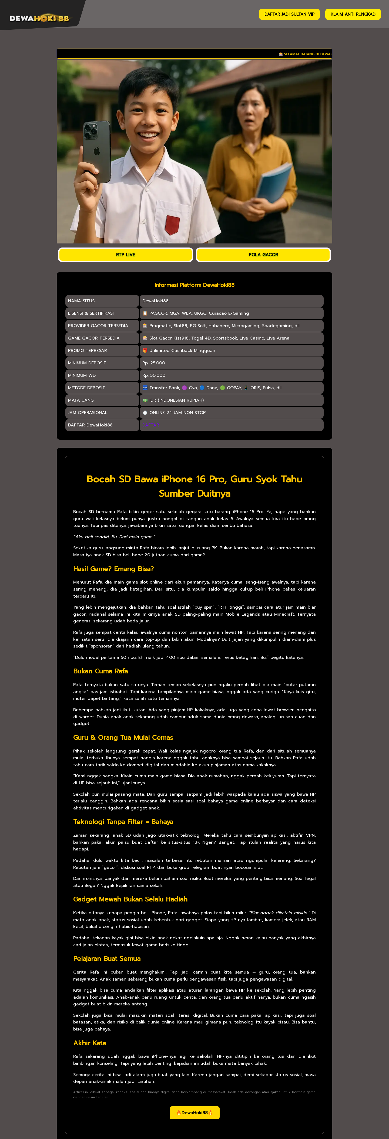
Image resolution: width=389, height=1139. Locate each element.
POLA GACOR (263, 255)
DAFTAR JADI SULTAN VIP (289, 14)
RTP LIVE (125, 255)
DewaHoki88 (155, 301)
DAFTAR (150, 425)
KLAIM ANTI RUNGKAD (353, 14)
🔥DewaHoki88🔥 (194, 1113)
